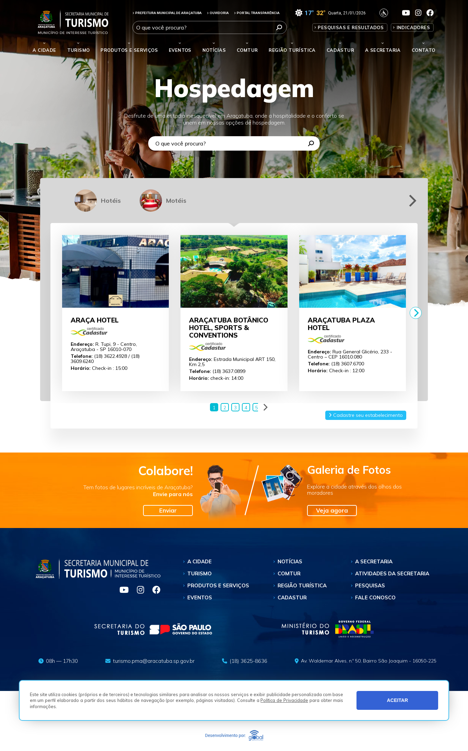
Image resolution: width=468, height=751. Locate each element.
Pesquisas (370, 585)
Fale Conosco (375, 597)
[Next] (412, 201)
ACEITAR (397, 700)
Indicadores (413, 27)
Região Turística (292, 50)
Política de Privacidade (284, 700)
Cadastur (340, 50)
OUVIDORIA (218, 13)
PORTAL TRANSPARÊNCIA (257, 13)
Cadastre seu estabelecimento (366, 415)
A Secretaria (374, 561)
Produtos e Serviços (129, 50)
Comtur (247, 50)
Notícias (214, 50)
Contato (423, 50)
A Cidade (44, 50)
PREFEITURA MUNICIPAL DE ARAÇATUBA (167, 13)
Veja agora (332, 510)
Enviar (168, 510)
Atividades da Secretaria (392, 573)
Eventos (199, 597)
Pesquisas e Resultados (351, 27)
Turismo (199, 573)
